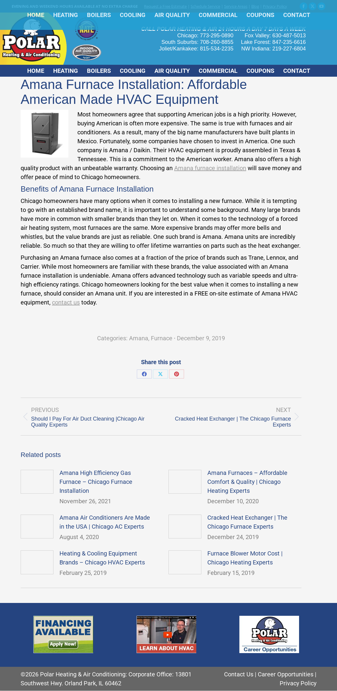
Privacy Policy (275, 6)
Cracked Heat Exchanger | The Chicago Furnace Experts (247, 522)
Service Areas (235, 6)
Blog (255, 6)
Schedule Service (205, 6)
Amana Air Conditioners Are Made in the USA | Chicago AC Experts (104, 522)
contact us (66, 302)
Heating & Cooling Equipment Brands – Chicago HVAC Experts (102, 558)
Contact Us (238, 674)
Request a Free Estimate (165, 6)
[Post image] (37, 482)
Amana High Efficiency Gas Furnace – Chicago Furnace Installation (95, 481)
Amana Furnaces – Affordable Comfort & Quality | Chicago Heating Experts (247, 481)
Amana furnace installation (210, 168)
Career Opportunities (285, 674)
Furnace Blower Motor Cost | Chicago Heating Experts (245, 558)
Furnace (161, 338)
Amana (138, 338)
